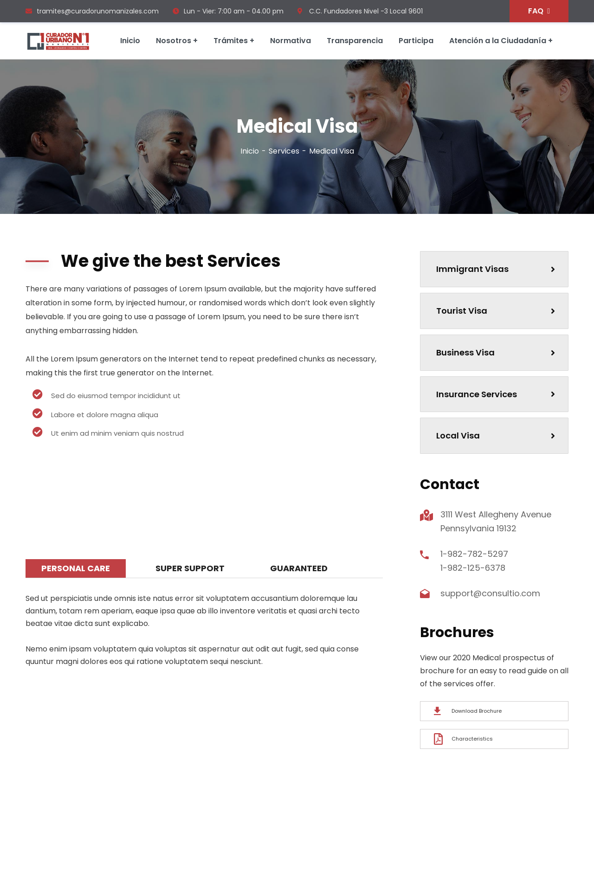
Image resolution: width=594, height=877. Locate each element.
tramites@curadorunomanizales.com (92, 11)
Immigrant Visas (495, 269)
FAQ (539, 11)
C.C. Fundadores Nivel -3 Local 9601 (360, 11)
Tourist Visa (495, 310)
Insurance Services (495, 394)
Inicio (249, 151)
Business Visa (495, 352)
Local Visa (495, 435)
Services (284, 151)
